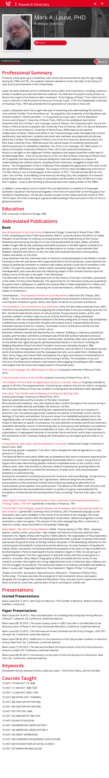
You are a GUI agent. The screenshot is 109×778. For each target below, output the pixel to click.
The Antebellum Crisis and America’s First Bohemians (30, 306)
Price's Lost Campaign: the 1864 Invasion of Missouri (30, 369)
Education (27, 61)
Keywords (75, 61)
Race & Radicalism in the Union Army (22, 232)
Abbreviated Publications (43, 61)
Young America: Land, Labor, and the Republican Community (34, 443)
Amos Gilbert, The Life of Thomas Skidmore (25, 529)
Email (42, 42)
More (102, 61)
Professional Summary (10, 61)
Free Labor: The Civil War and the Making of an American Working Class (40, 393)
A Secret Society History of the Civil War (23, 377)
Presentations (62, 61)
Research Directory (33, 4)
